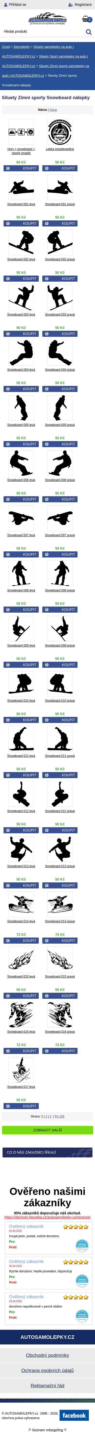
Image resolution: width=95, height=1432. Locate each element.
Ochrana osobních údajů (47, 1370)
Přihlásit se (17, 5)
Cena (53, 110)
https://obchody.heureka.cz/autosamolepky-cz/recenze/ (47, 1217)
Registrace (83, 5)
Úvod (6, 47)
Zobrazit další (47, 1130)
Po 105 (59, 1116)
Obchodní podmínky (47, 1355)
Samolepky (21, 47)
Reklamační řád (47, 1385)
